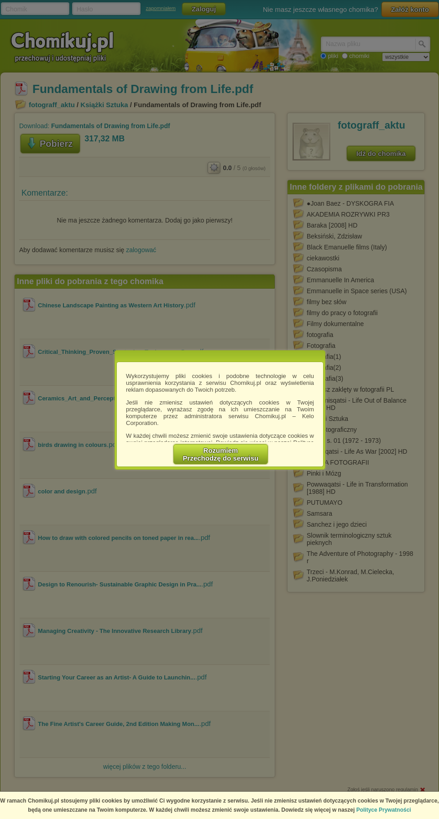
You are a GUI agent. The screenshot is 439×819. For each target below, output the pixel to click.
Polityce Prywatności (383, 810)
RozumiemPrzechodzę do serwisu (221, 454)
